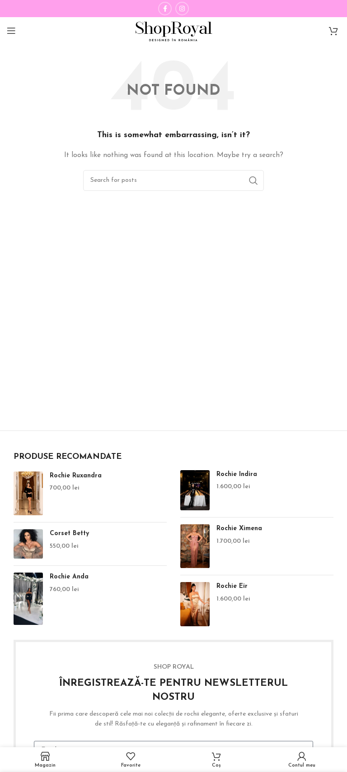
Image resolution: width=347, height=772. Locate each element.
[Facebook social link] (165, 8)
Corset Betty (69, 533)
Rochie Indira (236, 474)
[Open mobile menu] (11, 31)
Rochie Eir (232, 586)
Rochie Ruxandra (76, 475)
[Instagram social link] (182, 8)
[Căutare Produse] (173, 180)
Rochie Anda (69, 576)
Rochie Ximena (239, 528)
